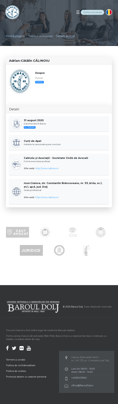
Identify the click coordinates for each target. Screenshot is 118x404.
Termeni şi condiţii (15, 359)
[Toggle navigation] (78, 12)
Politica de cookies (16, 371)
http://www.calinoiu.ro (47, 168)
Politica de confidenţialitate (20, 365)
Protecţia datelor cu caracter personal (26, 376)
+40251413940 (79, 377)
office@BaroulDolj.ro (82, 385)
